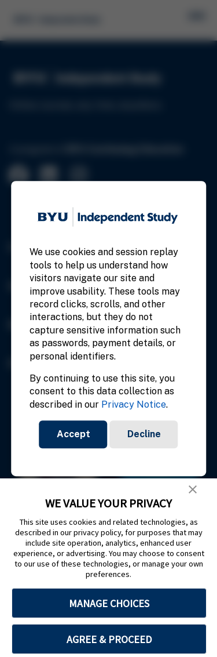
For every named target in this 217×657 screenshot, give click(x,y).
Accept (73, 434)
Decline (144, 434)
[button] (193, 489)
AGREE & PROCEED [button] (109, 639)
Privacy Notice (133, 404)
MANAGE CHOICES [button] (109, 603)
